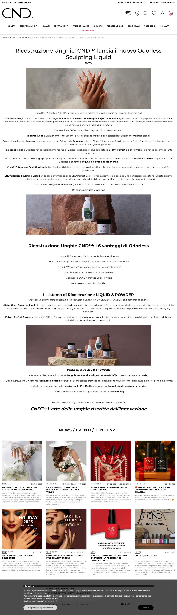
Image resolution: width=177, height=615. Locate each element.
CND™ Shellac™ (50, 113)
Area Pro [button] (162, 2)
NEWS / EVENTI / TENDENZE (21, 38)
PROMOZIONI (88, 31)
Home (4, 38)
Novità (11, 26)
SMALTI (46, 26)
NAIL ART (164, 26)
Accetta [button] (145, 607)
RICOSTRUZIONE (115, 26)
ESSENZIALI (134, 26)
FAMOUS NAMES (81, 26)
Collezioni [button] (131, 2)
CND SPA (98, 26)
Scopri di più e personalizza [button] (40, 607)
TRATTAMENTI (61, 26)
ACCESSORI (150, 26)
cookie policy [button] (43, 593)
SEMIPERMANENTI (29, 26)
